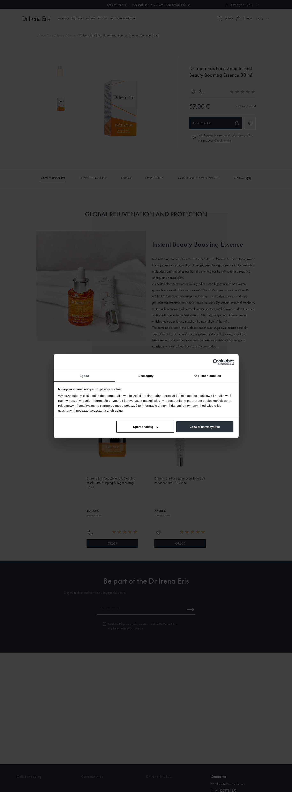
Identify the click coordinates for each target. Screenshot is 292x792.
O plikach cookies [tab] (207, 375)
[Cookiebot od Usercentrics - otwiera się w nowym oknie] (216, 362)
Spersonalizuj (145, 427)
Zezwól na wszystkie (205, 427)
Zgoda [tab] (84, 375)
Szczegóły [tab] (146, 375)
